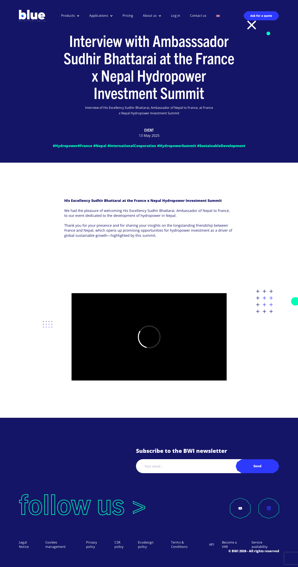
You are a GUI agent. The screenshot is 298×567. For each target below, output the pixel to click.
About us (150, 16)
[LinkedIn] (269, 508)
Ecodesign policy (146, 544)
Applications (98, 16)
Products (68, 16)
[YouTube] (240, 508)
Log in (175, 15)
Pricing (128, 15)
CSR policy (119, 544)
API (211, 544)
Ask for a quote (261, 16)
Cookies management (55, 544)
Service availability (259, 544)
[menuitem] (218, 16)
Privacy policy (91, 544)
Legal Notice (24, 544)
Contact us (198, 15)
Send (257, 466)
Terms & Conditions (179, 544)
